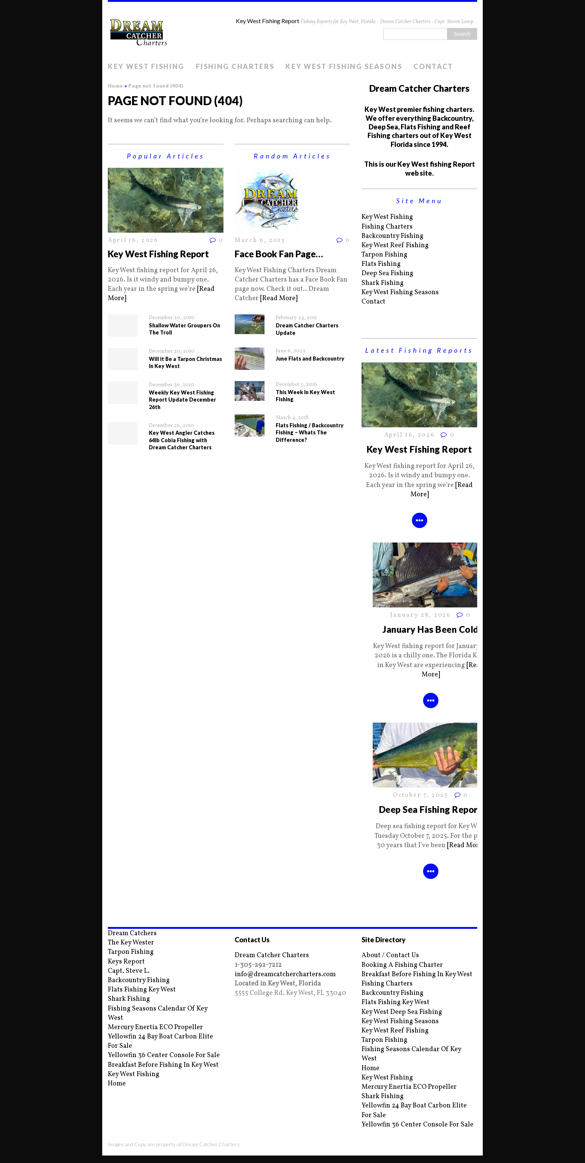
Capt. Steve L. (129, 971)
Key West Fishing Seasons (343, 66)
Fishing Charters (235, 66)
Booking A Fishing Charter (402, 965)
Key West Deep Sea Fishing (402, 1012)
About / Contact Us (390, 955)
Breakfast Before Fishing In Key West (163, 1065)
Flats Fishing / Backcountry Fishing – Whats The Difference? (310, 432)
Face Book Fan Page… (279, 253)
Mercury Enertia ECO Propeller (155, 1027)
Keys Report (126, 961)
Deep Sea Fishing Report (430, 809)
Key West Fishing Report (158, 253)
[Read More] (278, 298)
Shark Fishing (383, 283)
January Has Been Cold (430, 629)
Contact (433, 66)
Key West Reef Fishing (395, 245)
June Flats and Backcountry (310, 358)
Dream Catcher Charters (272, 955)
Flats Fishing (381, 264)
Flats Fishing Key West (142, 989)
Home (117, 1083)
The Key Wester (131, 942)
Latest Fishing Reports (419, 350)
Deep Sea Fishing (387, 273)
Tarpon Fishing (384, 255)
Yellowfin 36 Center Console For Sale (164, 1055)
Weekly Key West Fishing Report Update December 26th (182, 399)
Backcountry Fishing (392, 236)
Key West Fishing (146, 66)
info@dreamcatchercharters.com (285, 974)
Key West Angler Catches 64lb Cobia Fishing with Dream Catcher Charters (182, 440)
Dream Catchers (132, 933)
